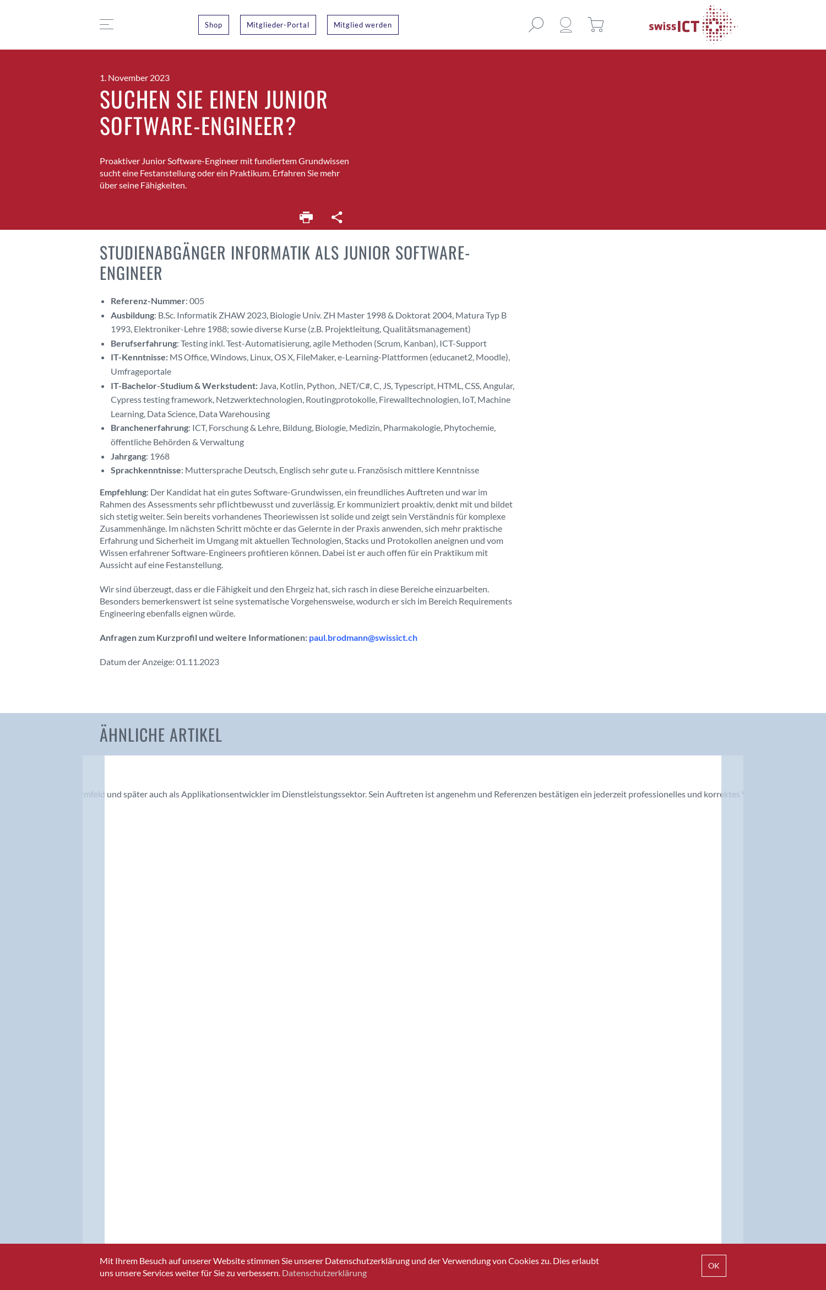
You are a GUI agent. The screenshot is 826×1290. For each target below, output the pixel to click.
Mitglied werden (363, 24)
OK (714, 1265)
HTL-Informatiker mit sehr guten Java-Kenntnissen (490, 774)
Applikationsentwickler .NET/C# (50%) (319, 774)
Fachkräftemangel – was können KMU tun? (157, 880)
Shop (213, 24)
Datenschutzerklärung (324, 1272)
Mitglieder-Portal (278, 24)
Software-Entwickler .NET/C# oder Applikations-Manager (656, 781)
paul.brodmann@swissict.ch (363, 637)
